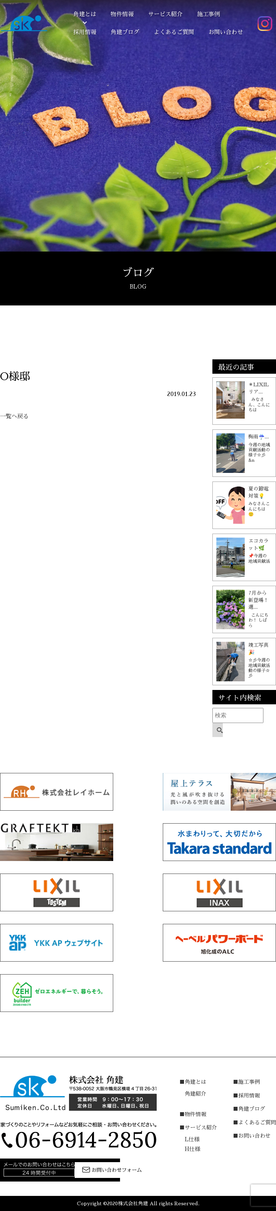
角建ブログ (125, 32)
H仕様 (192, 1149)
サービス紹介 (165, 14)
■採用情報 (246, 1095)
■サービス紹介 (198, 1127)
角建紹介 (195, 1093)
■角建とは (192, 1082)
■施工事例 (246, 1082)
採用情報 (84, 32)
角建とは (84, 14)
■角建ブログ (249, 1108)
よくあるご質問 (174, 32)
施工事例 (208, 14)
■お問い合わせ (252, 1135)
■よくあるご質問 (254, 1122)
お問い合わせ (225, 32)
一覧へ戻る (14, 416)
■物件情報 (192, 1114)
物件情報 (122, 14)
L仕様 (192, 1139)
